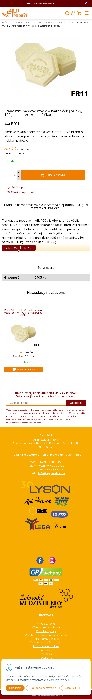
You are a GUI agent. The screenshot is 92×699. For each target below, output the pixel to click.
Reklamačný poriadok (46, 638)
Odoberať (76, 402)
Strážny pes (16, 187)
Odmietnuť (70, 687)
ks (15, 175)
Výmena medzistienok (46, 627)
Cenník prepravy (46, 631)
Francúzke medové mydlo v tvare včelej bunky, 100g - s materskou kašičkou (23, 313)
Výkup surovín (46, 623)
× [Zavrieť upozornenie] (86, 3)
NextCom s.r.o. (56, 696)
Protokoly (46, 653)
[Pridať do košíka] (23, 369)
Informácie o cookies (46, 646)
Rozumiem (15, 687)
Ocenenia (46, 657)
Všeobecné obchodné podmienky (46, 635)
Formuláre (46, 650)
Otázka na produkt (20, 192)
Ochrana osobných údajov (46, 642)
